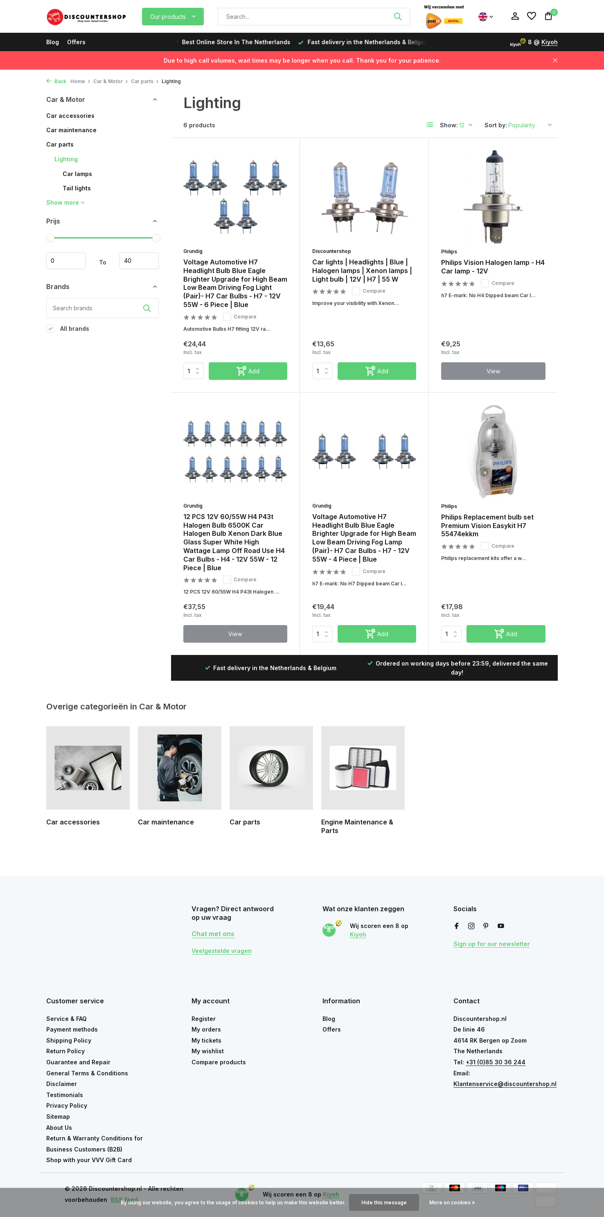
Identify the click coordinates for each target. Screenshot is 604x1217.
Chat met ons (213, 934)
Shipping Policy (68, 1040)
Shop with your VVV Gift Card (89, 1159)
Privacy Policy (66, 1105)
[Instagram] (471, 926)
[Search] (314, 16)
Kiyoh (549, 41)
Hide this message (384, 1202)
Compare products (219, 1062)
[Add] (248, 371)
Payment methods (72, 1029)
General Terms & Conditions (87, 1073)
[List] (430, 125)
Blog (52, 41)
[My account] (515, 16)
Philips (449, 251)
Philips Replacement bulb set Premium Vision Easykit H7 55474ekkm (487, 525)
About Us (59, 1127)
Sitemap (58, 1116)
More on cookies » (452, 1202)
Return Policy (65, 1051)
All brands (67, 329)
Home (80, 81)
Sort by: (496, 125)
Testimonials (64, 1094)
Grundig (193, 251)
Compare (240, 317)
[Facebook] (456, 926)
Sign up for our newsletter (491, 943)
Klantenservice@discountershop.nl (505, 1083)
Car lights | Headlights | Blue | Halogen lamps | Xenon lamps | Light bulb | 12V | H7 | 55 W (362, 270)
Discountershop (331, 251)
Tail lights (77, 188)
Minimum (66, 261)
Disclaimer (61, 1083)
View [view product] (493, 371)
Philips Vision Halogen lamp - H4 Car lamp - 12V (493, 266)
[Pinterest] (486, 926)
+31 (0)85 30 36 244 (495, 1062)
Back (56, 81)
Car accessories (70, 115)
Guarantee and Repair (78, 1062)
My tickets (206, 1040)
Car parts (145, 81)
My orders (206, 1029)
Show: (449, 125)
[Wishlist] (531, 16)
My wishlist (208, 1051)
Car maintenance (71, 129)
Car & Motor (110, 81)
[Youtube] (501, 926)
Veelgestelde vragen (222, 950)
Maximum (139, 261)
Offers (76, 41)
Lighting (66, 159)
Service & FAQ (66, 1018)
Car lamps (77, 173)
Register (204, 1018)
